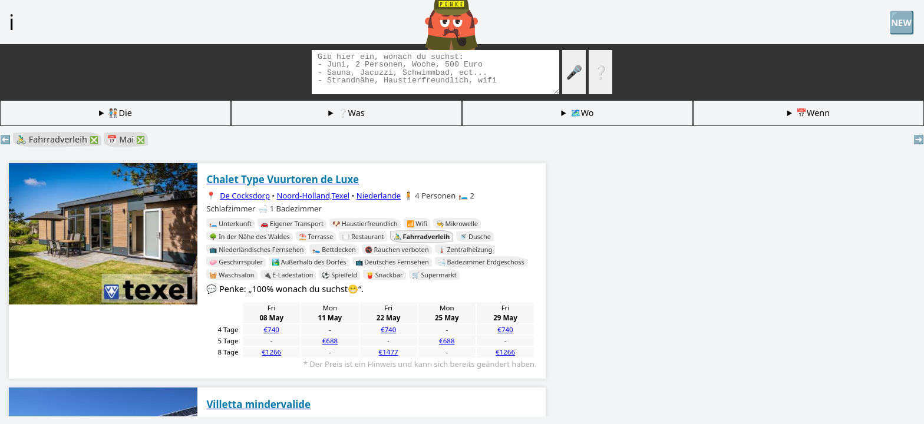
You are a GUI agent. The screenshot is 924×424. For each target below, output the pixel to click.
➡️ (918, 139)
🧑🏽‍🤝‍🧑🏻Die (119, 112)
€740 (271, 329)
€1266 (271, 351)
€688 (330, 340)
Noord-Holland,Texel (313, 195)
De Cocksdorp (245, 195)
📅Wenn (813, 112)
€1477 (388, 351)
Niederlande (379, 195)
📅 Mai (126, 139)
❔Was (351, 112)
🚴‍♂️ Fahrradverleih (57, 139)
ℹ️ (11, 22)
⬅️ (5, 139)
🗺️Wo (582, 112)
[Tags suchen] (435, 72)
